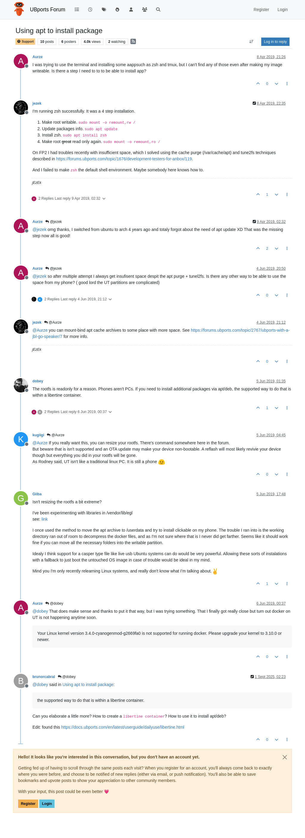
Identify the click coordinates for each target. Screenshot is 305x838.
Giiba (37, 494)
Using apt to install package (88, 684)
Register (28, 804)
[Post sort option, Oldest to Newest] (251, 42)
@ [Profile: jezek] (39, 229)
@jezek (53, 222)
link (44, 519)
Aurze (37, 57)
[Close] (285, 757)
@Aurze (53, 322)
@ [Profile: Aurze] (40, 330)
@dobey (54, 603)
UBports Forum (48, 10)
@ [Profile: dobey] (40, 611)
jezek (36, 103)
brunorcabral (43, 677)
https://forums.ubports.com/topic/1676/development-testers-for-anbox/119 (124, 158)
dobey (37, 381)
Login (47, 804)
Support (25, 42)
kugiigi (38, 435)
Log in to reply (275, 42)
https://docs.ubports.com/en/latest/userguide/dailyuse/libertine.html (122, 727)
